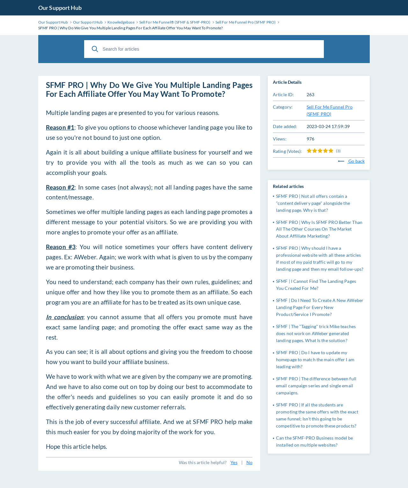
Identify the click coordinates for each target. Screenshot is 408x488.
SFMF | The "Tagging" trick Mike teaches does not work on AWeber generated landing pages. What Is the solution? (316, 333)
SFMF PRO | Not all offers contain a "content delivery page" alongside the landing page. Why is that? (313, 203)
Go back (351, 161)
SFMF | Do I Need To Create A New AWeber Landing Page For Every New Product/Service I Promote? (319, 307)
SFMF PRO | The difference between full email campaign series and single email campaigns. (316, 385)
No (249, 462)
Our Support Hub (60, 7)
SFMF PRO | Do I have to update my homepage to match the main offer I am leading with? (315, 359)
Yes (233, 462)
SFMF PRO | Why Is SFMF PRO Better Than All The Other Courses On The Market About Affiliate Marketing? (319, 229)
